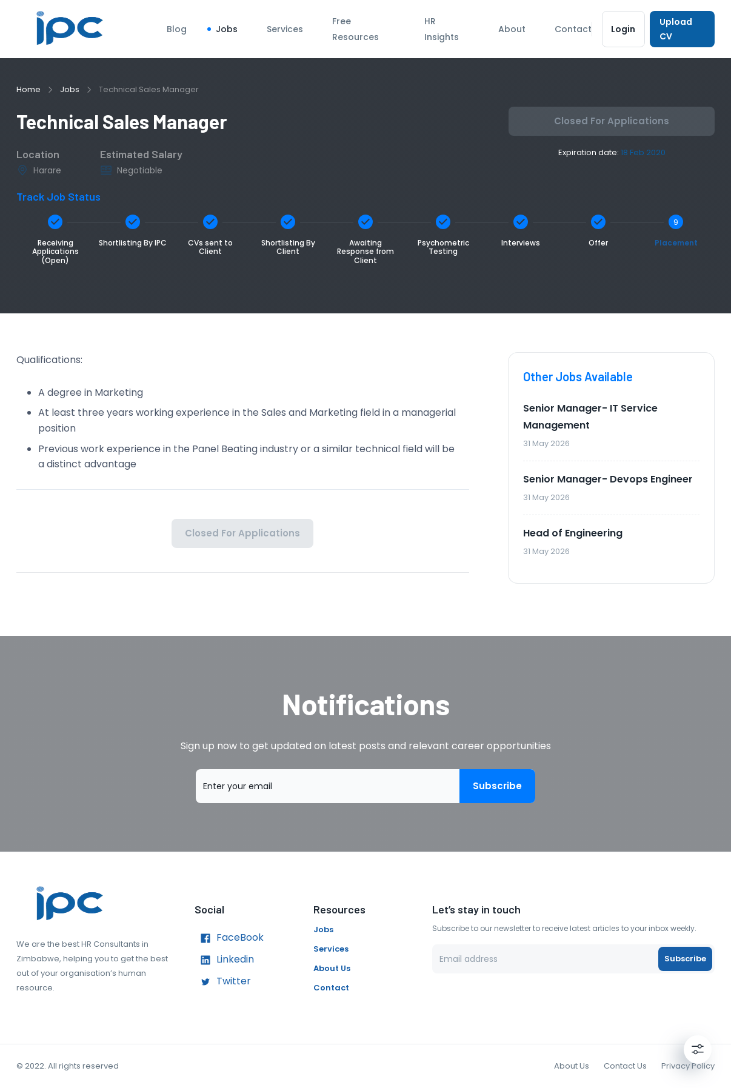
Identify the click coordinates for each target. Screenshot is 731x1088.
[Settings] (697, 1049)
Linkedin (224, 960)
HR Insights (441, 29)
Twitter (223, 982)
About (512, 29)
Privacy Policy (688, 1066)
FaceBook (229, 938)
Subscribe (497, 786)
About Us (331, 968)
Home (28, 89)
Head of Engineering (573, 533)
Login (623, 29)
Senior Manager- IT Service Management (590, 416)
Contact (573, 29)
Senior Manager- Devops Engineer (608, 479)
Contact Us (625, 1066)
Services (285, 29)
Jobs (227, 29)
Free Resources (355, 29)
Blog (177, 29)
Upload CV (682, 29)
